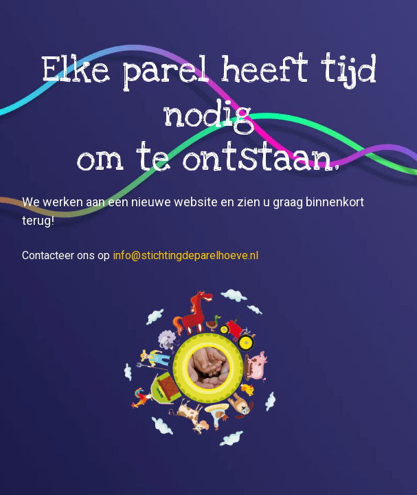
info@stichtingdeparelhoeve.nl (185, 255)
